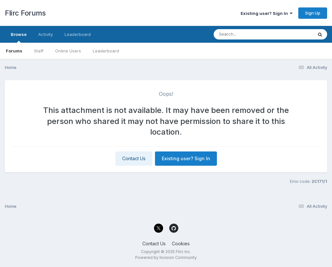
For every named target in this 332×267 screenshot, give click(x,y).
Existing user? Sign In (266, 13)
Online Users (68, 50)
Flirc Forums (25, 13)
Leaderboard (106, 50)
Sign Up (312, 13)
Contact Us (134, 158)
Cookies (181, 243)
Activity (45, 34)
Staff (38, 50)
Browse (19, 37)
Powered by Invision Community (166, 257)
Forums (14, 50)
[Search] (246, 34)
